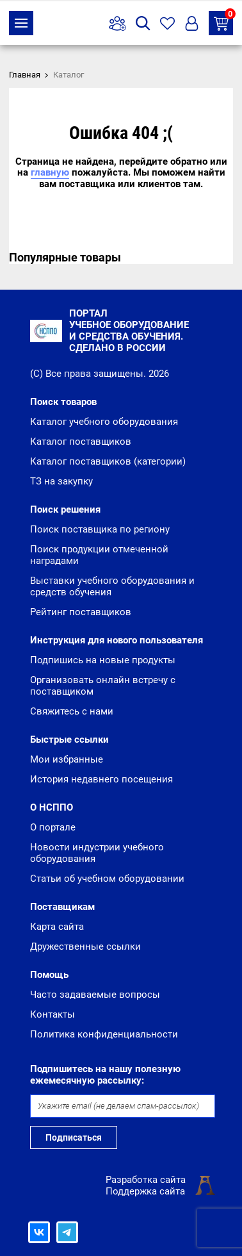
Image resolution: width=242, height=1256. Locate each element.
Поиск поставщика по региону (100, 529)
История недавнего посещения (101, 779)
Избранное (167, 23)
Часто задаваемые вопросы (95, 994)
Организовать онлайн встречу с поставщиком (102, 685)
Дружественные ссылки (85, 946)
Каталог (21, 23)
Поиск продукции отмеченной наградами (99, 554)
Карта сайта (57, 926)
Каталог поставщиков (80, 441)
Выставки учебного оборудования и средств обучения (112, 586)
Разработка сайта (146, 1180)
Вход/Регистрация (191, 23)
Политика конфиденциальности (104, 1034)
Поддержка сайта (145, 1191)
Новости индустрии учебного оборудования (97, 852)
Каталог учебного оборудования (104, 421)
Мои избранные (66, 759)
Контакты (52, 1014)
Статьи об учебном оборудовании (107, 878)
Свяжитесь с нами (71, 711)
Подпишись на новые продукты (102, 660)
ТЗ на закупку (223, 21)
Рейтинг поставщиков (80, 612)
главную (50, 172)
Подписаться (73, 1137)
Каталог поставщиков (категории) (108, 461)
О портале (53, 827)
